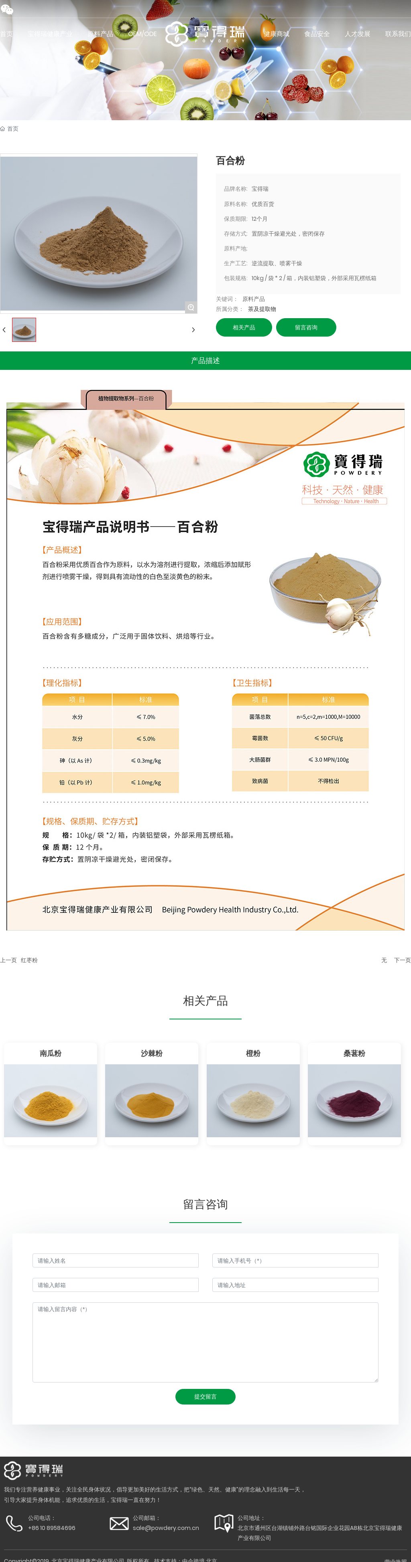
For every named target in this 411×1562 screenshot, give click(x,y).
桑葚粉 (354, 1053)
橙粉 (253, 1053)
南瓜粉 (50, 1053)
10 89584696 (57, 1528)
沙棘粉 (152, 1053)
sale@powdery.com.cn (166, 1528)
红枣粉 (29, 960)
